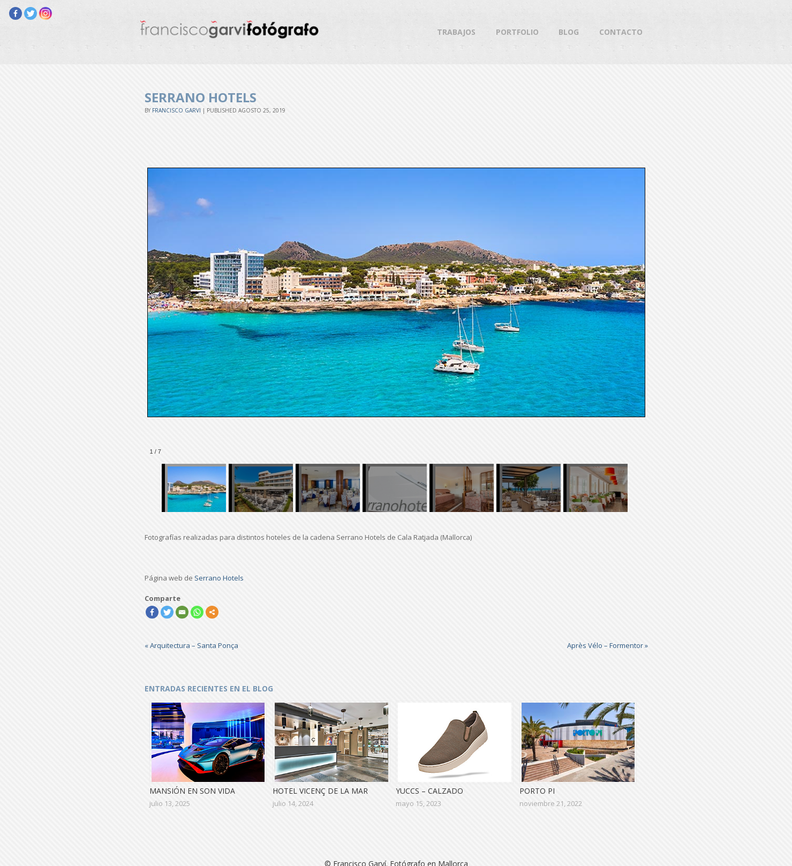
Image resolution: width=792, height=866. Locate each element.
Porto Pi (537, 791)
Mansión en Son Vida (192, 791)
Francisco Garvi (176, 110)
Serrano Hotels (219, 578)
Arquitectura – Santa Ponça (191, 645)
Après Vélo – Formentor (607, 645)
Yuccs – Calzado (429, 791)
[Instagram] (45, 13)
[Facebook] (15, 13)
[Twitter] (30, 13)
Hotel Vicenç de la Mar (320, 791)
